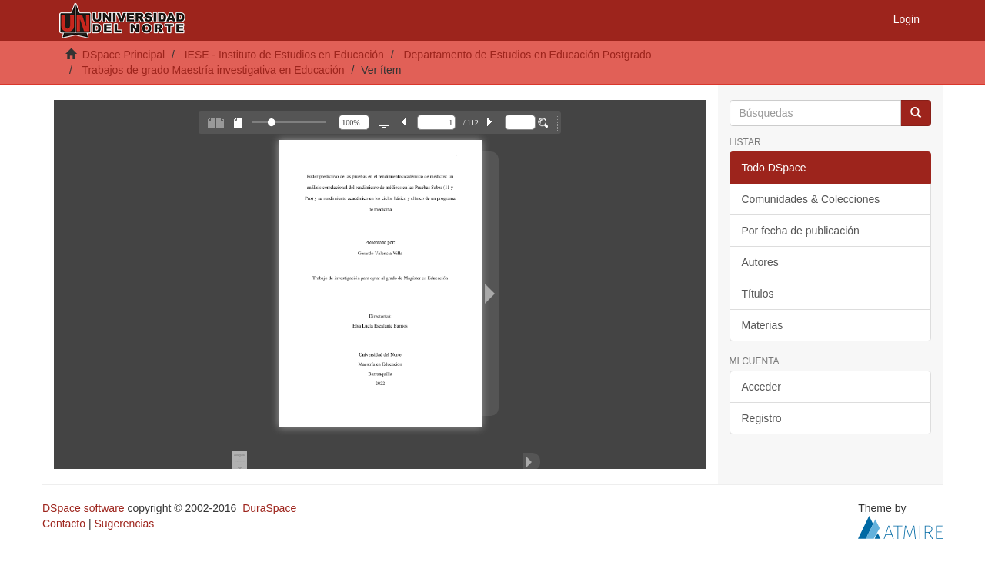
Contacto (63, 523)
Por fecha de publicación (801, 230)
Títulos (758, 294)
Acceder (761, 387)
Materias (762, 325)
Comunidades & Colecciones (811, 199)
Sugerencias (124, 523)
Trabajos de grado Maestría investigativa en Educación (213, 70)
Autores (760, 262)
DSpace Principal (123, 54)
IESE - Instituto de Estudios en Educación (284, 54)
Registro (762, 418)
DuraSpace (269, 508)
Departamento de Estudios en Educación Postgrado (527, 54)
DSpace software (83, 508)
